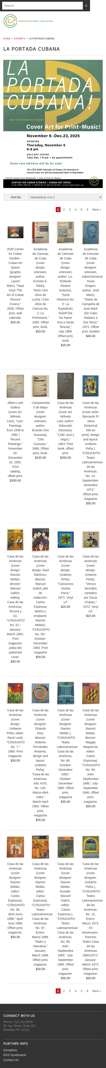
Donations (10, 1050)
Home (6, 38)
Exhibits (19, 38)
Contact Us (10, 1060)
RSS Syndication (14, 1055)
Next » (96, 209)
